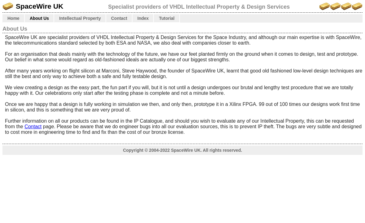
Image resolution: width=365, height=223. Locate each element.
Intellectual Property (80, 18)
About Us (39, 18)
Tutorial (166, 18)
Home (13, 18)
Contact (119, 18)
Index (143, 18)
